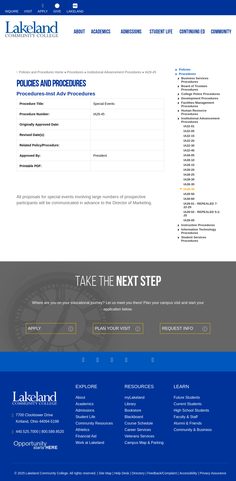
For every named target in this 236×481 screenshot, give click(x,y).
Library (130, 404)
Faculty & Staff (186, 417)
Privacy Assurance (213, 473)
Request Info (177, 328)
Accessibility (188, 473)
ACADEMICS (100, 32)
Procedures (75, 72)
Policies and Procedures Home (41, 72)
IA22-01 (188, 126)
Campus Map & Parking (144, 443)
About (80, 397)
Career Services (138, 430)
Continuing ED (192, 32)
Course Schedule (139, 423)
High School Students (191, 410)
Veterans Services (139, 436)
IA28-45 (150, 72)
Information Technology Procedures (198, 231)
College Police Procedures (200, 94)
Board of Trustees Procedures (194, 87)
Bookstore (133, 410)
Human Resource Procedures (193, 112)
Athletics (82, 430)
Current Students (187, 404)
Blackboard (134, 417)
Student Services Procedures (193, 239)
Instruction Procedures (198, 225)
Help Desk (121, 473)
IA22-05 (188, 131)
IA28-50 (188, 194)
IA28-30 (188, 179)
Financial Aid (86, 436)
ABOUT (79, 32)
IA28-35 (188, 184)
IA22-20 (188, 140)
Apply (34, 328)
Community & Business (193, 430)
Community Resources (94, 423)
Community (221, 32)
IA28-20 (188, 169)
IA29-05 (188, 220)
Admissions (131, 32)
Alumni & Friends (188, 423)
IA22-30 (188, 145)
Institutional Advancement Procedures (114, 72)
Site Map (105, 473)
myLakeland (31, 31)
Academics (85, 404)
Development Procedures (199, 98)
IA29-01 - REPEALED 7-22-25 (200, 205)
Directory (138, 473)
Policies (184, 69)
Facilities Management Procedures (197, 104)
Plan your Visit (112, 328)
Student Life (161, 32)
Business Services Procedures (194, 80)
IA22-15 (188, 136)
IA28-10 (188, 160)
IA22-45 (188, 150)
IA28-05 (188, 155)
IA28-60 (188, 199)
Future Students (187, 397)
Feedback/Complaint (162, 473)
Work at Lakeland (90, 443)
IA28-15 (188, 165)
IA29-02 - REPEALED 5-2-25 (201, 213)
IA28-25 (188, 174)
